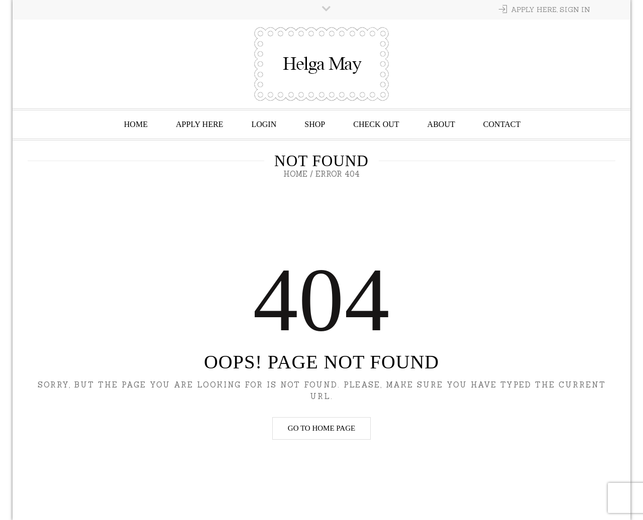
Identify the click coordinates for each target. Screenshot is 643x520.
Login (263, 124)
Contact (501, 124)
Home (136, 124)
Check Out (376, 124)
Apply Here (199, 124)
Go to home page (321, 428)
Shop (314, 124)
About (441, 124)
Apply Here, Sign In (550, 9)
